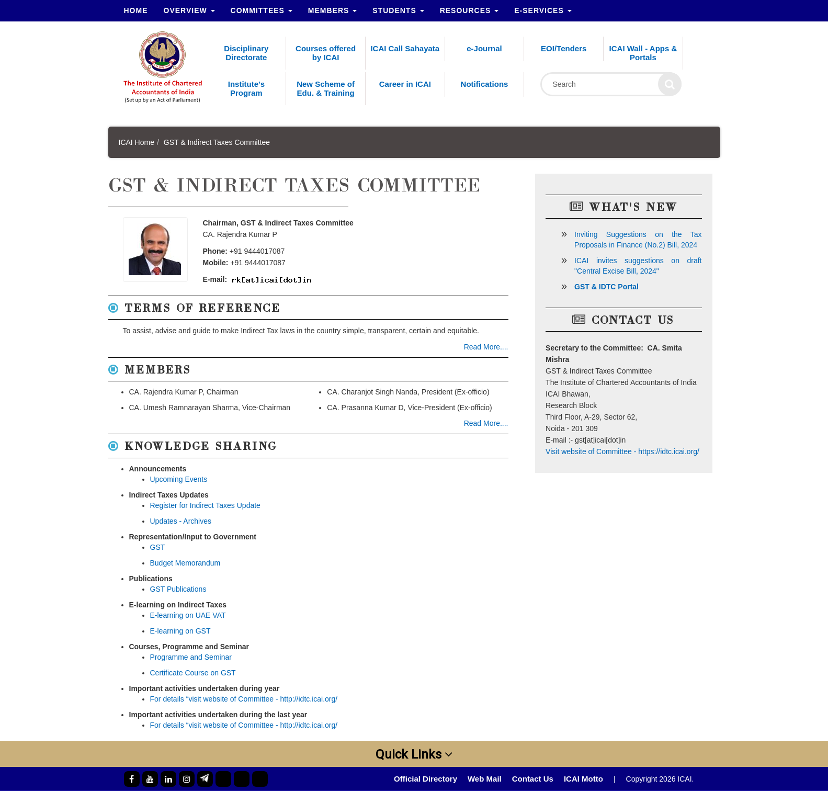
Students (398, 10)
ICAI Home (136, 142)
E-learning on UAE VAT (188, 615)
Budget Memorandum (185, 563)
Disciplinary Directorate (246, 53)
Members (332, 10)
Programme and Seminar (191, 657)
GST (157, 547)
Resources (469, 10)
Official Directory (425, 778)
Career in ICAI (405, 84)
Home (136, 10)
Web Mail (485, 778)
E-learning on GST (180, 631)
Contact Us (532, 778)
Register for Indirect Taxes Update (205, 505)
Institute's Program (246, 88)
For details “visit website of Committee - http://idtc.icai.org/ (244, 699)
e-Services (542, 10)
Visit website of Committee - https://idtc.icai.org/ (622, 451)
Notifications (484, 84)
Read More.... (486, 347)
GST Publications (178, 589)
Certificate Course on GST (193, 673)
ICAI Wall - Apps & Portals (643, 53)
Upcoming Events (179, 479)
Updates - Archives (181, 521)
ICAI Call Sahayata (404, 48)
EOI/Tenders (563, 48)
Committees (261, 10)
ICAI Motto (583, 778)
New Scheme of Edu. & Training (326, 88)
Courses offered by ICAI (326, 53)
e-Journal (484, 48)
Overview (189, 10)
